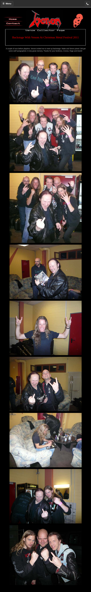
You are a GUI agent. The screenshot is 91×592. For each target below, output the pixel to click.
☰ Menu (7, 3)
